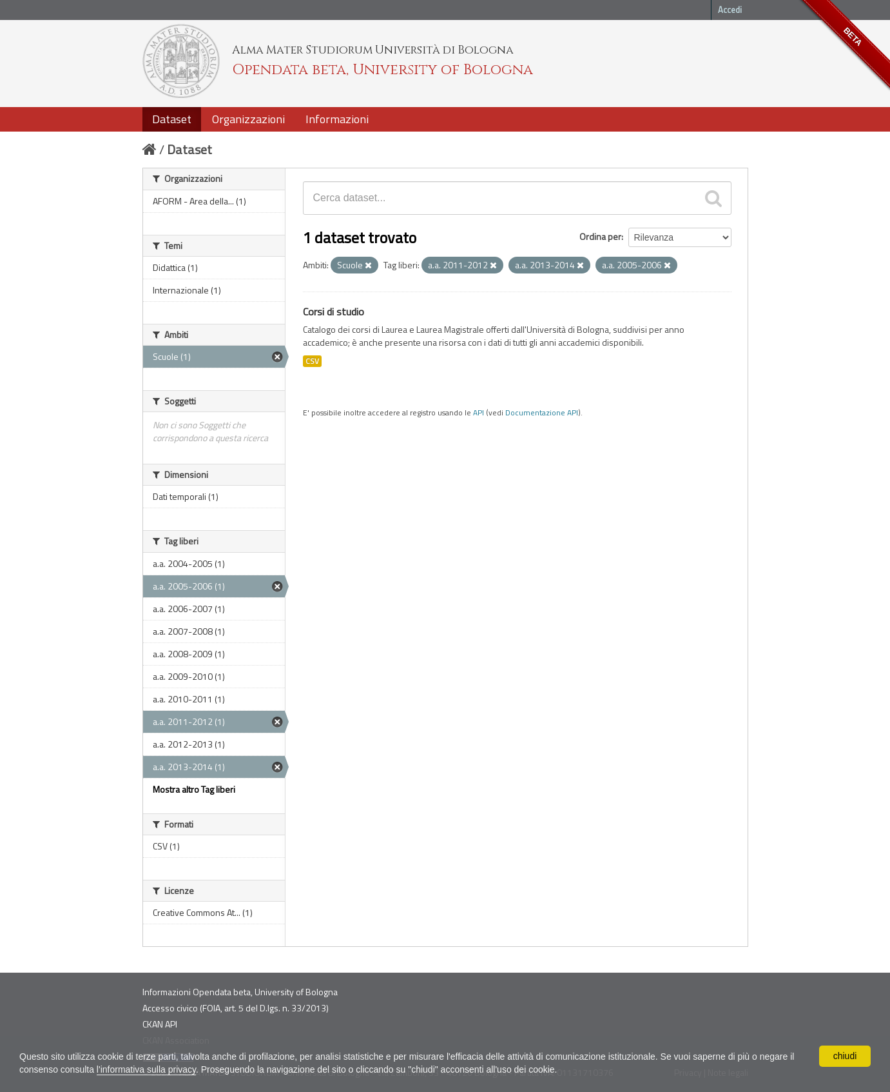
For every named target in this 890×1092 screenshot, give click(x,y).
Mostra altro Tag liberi (194, 789)
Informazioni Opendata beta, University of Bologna (240, 991)
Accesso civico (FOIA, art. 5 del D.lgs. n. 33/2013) (235, 1008)
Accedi (730, 9)
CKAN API (159, 1024)
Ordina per (600, 236)
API (478, 413)
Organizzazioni (248, 119)
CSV (312, 361)
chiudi (845, 1056)
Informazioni (337, 119)
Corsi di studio (333, 311)
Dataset (171, 119)
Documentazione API (541, 413)
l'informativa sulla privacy (146, 1069)
